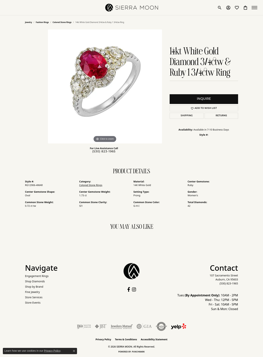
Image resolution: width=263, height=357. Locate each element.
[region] (105, 86)
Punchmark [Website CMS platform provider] (138, 351)
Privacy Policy (103, 339)
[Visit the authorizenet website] (161, 326)
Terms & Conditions (126, 339)
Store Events (33, 302)
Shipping (187, 116)
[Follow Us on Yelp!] (178, 326)
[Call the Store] (229, 283)
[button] (219, 7)
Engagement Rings (37, 276)
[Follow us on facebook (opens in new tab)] (128, 289)
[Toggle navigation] (255, 7)
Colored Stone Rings (62, 22)
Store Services (34, 297)
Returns (221, 116)
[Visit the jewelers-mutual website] (122, 326)
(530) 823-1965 (104, 151)
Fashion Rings (42, 22)
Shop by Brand (34, 286)
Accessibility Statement (154, 339)
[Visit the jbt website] (101, 326)
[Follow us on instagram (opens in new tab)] (134, 289)
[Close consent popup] (74, 351)
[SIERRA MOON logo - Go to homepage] (131, 7)
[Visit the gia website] (144, 326)
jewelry (28, 22)
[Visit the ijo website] (84, 326)
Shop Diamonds (35, 281)
